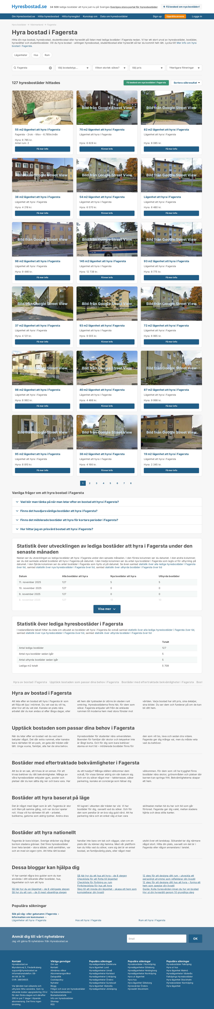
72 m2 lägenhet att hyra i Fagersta (166, 325)
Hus (36, 55)
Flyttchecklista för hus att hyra (94, 885)
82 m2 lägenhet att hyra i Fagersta (166, 129)
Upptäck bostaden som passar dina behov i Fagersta (84, 682)
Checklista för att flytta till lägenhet (97, 878)
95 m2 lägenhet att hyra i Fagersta (37, 454)
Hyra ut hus (172, 967)
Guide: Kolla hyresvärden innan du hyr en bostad (171, 889)
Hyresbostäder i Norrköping (142, 964)
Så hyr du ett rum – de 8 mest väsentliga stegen (39, 892)
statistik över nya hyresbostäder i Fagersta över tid (65, 567)
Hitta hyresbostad (48, 16)
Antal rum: (21, 143)
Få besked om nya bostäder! (183, 6)
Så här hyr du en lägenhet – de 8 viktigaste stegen (40, 889)
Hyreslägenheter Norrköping (142, 973)
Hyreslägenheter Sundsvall (102, 982)
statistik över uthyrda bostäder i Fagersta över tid (133, 567)
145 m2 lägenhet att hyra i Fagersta (103, 261)
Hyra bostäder (19, 24)
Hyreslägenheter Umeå (100, 970)
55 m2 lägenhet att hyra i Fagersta (37, 129)
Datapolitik (56, 976)
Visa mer (104, 609)
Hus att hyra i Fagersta (88, 920)
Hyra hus (132, 979)
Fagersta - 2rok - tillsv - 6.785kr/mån (36, 134)
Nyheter (55, 982)
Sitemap (55, 1001)
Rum (47, 55)
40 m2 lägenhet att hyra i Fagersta (102, 389)
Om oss (54, 964)
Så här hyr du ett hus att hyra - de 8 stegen (102, 875)
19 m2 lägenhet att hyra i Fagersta (166, 454)
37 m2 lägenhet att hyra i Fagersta (37, 325)
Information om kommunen (28, 917)
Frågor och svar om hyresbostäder (68, 989)
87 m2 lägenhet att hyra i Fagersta (166, 389)
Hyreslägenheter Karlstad (102, 973)
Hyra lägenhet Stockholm (179, 979)
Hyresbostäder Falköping (179, 964)
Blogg (53, 986)
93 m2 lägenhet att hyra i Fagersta (166, 261)
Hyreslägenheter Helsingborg (142, 970)
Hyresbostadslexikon (61, 992)
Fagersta (51, 25)
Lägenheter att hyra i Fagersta (29, 920)
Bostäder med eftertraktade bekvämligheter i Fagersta (158, 682)
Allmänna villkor (58, 970)
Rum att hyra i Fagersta (152, 920)
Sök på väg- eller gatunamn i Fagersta (34, 913)
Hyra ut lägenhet (136, 976)
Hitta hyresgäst (71, 16)
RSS (53, 1004)
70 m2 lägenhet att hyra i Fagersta (102, 129)
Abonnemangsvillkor (61, 973)
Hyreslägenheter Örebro (101, 979)
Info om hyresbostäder (62, 998)
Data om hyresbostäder (114, 16)
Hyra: (18, 139)
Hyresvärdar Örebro (138, 986)
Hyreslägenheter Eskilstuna (102, 964)
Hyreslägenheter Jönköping (103, 989)
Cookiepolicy (57, 979)
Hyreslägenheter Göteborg (141, 967)
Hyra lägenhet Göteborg (140, 982)
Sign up (157, 16)
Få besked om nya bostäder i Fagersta (146, 82)
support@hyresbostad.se (24, 970)
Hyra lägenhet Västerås (100, 986)
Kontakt (54, 967)
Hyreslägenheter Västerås (179, 973)
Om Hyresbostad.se (23, 16)
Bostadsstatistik (58, 995)
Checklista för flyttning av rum (94, 882)
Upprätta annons (175, 16)
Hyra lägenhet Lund (99, 967)
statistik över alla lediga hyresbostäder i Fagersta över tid (161, 629)
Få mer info (42, 149)
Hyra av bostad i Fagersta (30, 682)
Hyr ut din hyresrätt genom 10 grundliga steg (168, 892)
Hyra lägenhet (173, 986)
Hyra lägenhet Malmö (177, 970)
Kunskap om (90, 16)
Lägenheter (20, 55)
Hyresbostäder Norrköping (179, 982)
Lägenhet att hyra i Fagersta (96, 134)
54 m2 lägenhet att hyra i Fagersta (102, 196)
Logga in (197, 16)
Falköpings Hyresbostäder (179, 976)
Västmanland (36, 24)
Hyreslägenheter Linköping (102, 976)
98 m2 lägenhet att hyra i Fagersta (37, 261)
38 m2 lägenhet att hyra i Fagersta (37, 196)
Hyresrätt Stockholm (138, 989)
